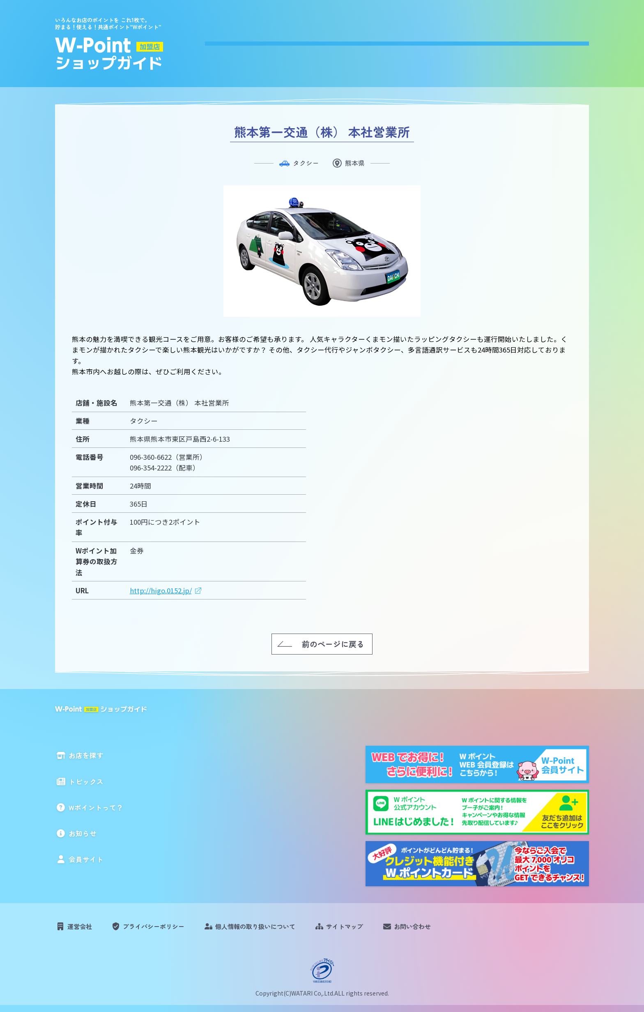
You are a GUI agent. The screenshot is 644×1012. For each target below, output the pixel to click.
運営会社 (83, 929)
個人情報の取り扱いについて (276, 929)
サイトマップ (375, 929)
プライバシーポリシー (163, 929)
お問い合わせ (449, 929)
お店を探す (300, 41)
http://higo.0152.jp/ (161, 590)
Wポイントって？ (437, 41)
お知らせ (508, 41)
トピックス (363, 41)
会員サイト (567, 41)
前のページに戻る (333, 643)
